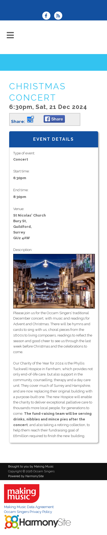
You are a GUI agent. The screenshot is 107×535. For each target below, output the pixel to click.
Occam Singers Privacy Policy (28, 512)
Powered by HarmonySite (26, 476)
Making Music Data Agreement (29, 507)
